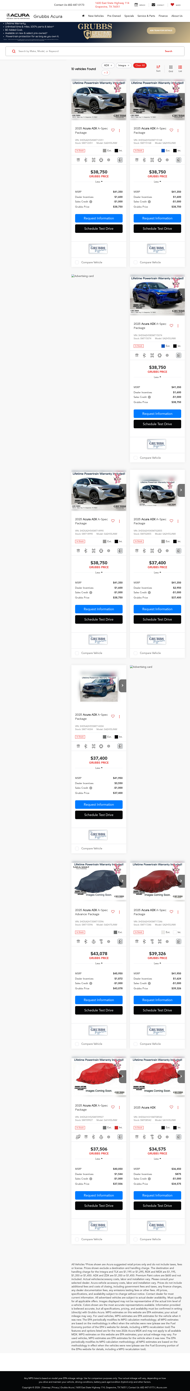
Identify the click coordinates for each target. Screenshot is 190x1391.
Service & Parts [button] (146, 16)
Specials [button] (129, 16)
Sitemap (46, 1382)
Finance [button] (163, 16)
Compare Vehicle (91, 256)
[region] (99, 194)
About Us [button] (176, 16)
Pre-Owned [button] (114, 16)
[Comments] (120, 154)
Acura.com (161, 1382)
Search (168, 51)
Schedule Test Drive (98, 223)
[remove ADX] (108, 66)
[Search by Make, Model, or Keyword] (89, 51)
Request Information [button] (99, 213)
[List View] (180, 66)
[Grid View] (170, 66)
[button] (122, 94)
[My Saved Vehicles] (175, 5)
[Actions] (119, 125)
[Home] (83, 16)
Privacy (55, 1382)
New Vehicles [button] (96, 16)
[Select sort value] (159, 66)
